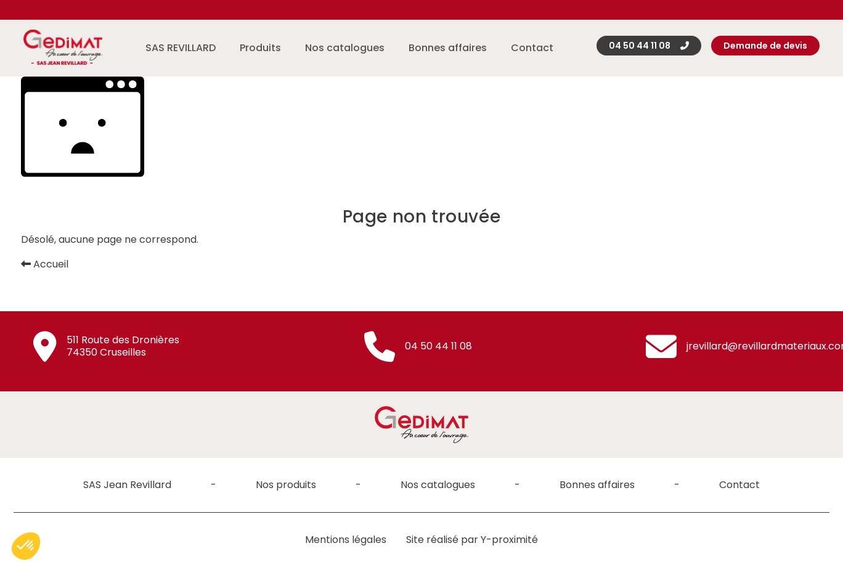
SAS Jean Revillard (127, 485)
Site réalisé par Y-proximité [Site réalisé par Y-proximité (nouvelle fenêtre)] (472, 539)
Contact (532, 48)
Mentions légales (345, 539)
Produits (260, 48)
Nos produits (286, 485)
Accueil (44, 264)
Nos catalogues (345, 48)
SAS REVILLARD (180, 48)
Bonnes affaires (448, 48)
